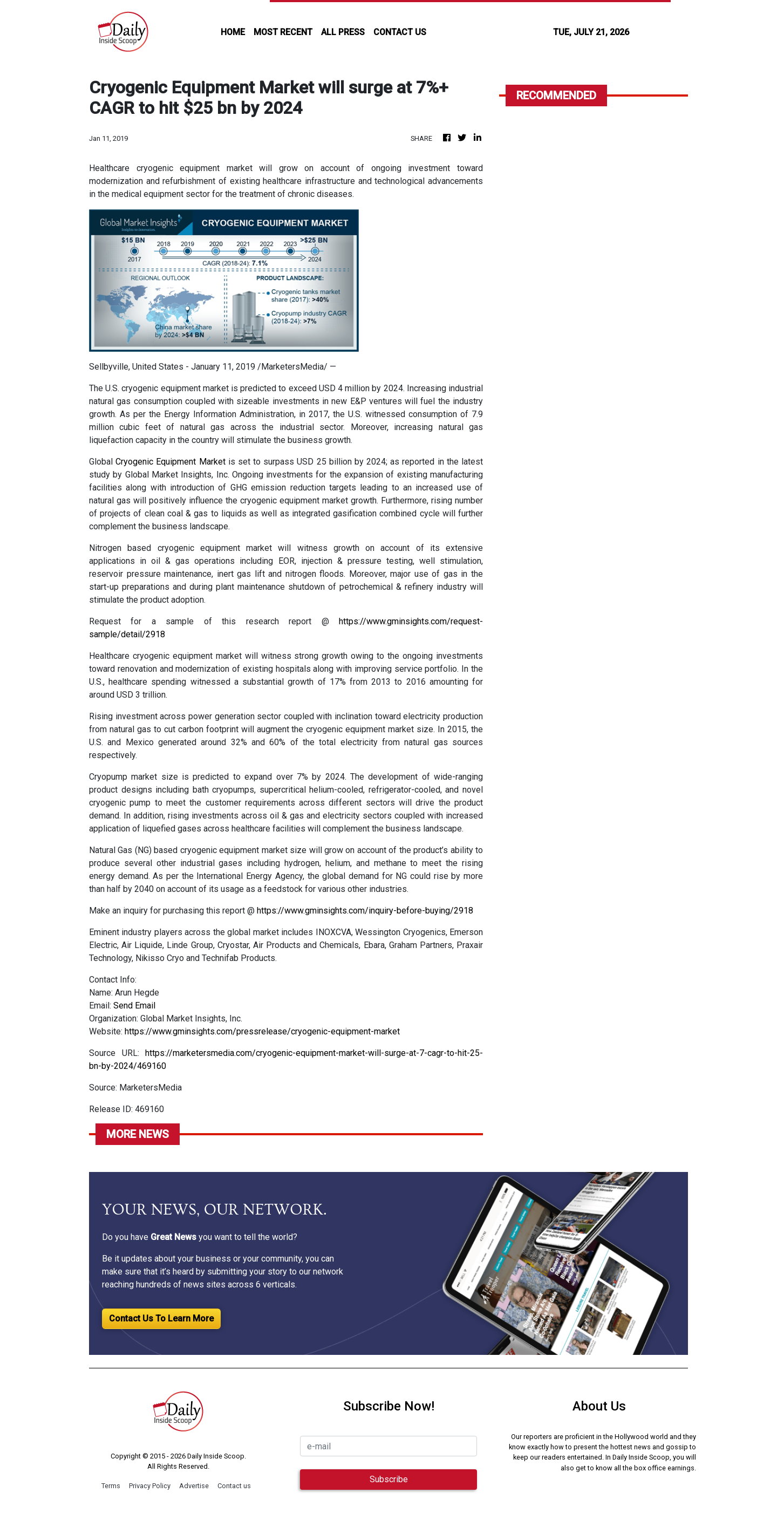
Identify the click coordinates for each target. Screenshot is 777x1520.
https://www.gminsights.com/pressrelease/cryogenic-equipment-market (262, 1031)
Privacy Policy (150, 1486)
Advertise (194, 1486)
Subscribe (389, 1479)
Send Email (134, 1005)
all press (343, 32)
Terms (110, 1486)
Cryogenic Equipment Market (170, 461)
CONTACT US (399, 32)
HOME (233, 32)
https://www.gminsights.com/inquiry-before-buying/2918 (365, 910)
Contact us (234, 1486)
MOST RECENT (283, 32)
